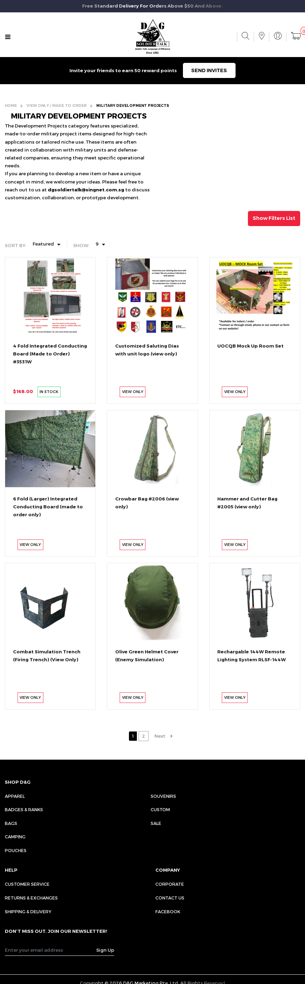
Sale (156, 823)
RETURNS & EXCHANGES (31, 897)
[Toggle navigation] (8, 37)
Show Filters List (274, 218)
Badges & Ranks (24, 809)
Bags (11, 823)
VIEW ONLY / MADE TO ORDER (56, 105)
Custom (160, 809)
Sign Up (105, 950)
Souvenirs (163, 795)
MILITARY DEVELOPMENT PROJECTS (132, 105)
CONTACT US (169, 897)
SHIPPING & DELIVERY (28, 911)
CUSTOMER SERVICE (27, 883)
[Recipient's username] (51, 949)
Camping (15, 836)
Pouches (15, 850)
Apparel (15, 795)
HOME (11, 105)
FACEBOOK (167, 911)
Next (159, 736)
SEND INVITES (209, 70)
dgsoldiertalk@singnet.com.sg (86, 189)
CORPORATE (169, 883)
